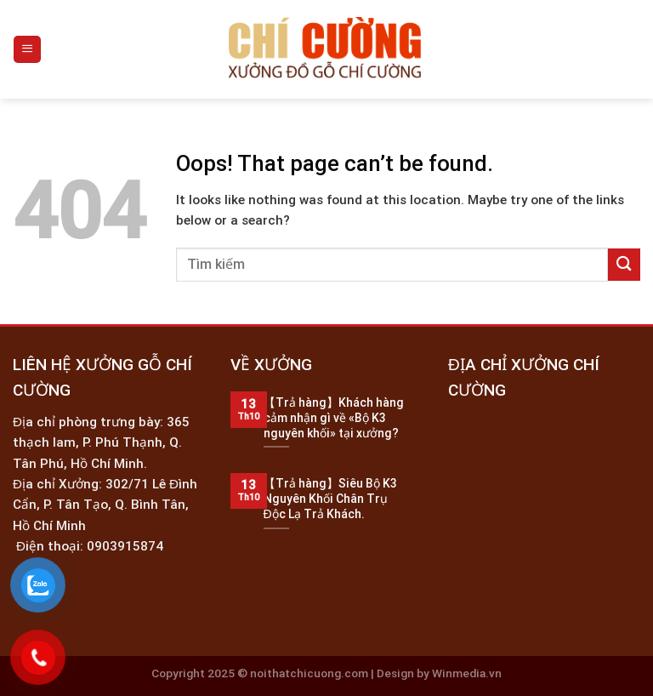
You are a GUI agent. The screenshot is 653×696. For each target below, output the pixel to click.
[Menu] (27, 49)
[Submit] (624, 264)
